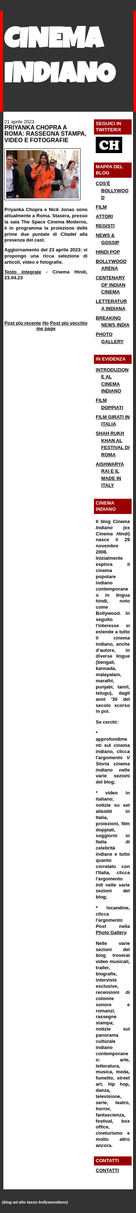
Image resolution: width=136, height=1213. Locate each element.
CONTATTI (107, 1170)
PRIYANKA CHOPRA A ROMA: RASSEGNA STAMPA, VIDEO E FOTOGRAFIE (45, 134)
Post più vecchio (68, 323)
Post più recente (22, 323)
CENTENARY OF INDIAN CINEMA (110, 285)
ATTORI (104, 216)
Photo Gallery (111, 932)
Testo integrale (22, 272)
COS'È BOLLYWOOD (112, 190)
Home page (45, 325)
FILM (101, 207)
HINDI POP (108, 252)
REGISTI (105, 226)
